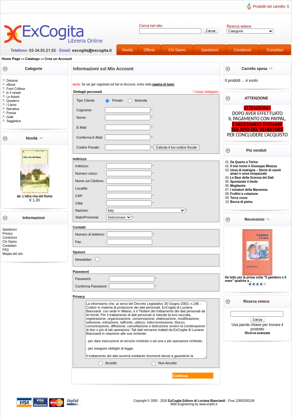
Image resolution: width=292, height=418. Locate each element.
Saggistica (11, 121)
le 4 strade (11, 92)
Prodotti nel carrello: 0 (271, 6)
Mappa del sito (12, 253)
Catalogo (32, 59)
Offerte (149, 50)
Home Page (11, 59)
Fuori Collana (13, 88)
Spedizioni (209, 50)
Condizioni (242, 50)
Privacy (7, 233)
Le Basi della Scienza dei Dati (252, 177)
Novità (127, 50)
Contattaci (275, 50)
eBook (8, 84)
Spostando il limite (244, 181)
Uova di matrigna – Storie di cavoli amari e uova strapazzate (255, 171)
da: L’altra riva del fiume (34, 196)
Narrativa (10, 109)
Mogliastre (238, 185)
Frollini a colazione (244, 193)
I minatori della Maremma (248, 189)
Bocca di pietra (241, 202)
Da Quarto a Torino (244, 162)
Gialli (7, 117)
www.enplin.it (208, 404)
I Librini (9, 105)
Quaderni (10, 101)
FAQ (5, 249)
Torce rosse (239, 198)
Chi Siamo (176, 50)
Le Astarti (10, 97)
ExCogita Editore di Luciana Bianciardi (197, 400)
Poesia (9, 113)
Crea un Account (58, 59)
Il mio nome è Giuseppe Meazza (253, 166)
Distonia (10, 80)
